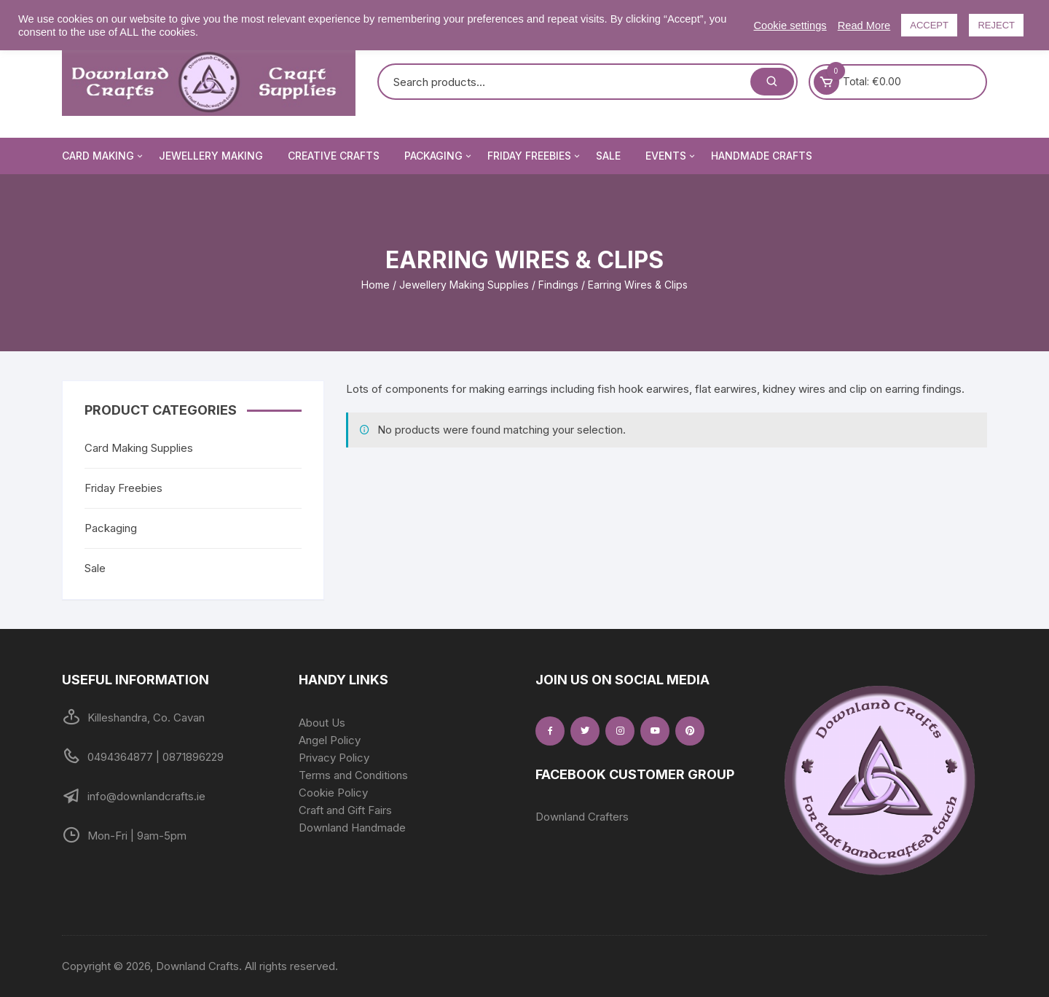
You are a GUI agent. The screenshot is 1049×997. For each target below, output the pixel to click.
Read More (864, 25)
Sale (608, 155)
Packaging (439, 156)
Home (375, 284)
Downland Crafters (582, 817)
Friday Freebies (534, 156)
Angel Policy (330, 740)
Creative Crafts (334, 155)
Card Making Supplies (139, 448)
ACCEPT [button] (929, 25)
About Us (322, 723)
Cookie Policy (333, 792)
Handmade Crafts (761, 155)
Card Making (103, 156)
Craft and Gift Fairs (345, 810)
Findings (558, 284)
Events (671, 156)
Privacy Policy (334, 758)
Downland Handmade (352, 827)
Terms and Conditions (353, 775)
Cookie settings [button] (789, 25)
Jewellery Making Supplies (464, 284)
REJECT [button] (996, 25)
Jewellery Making (211, 155)
